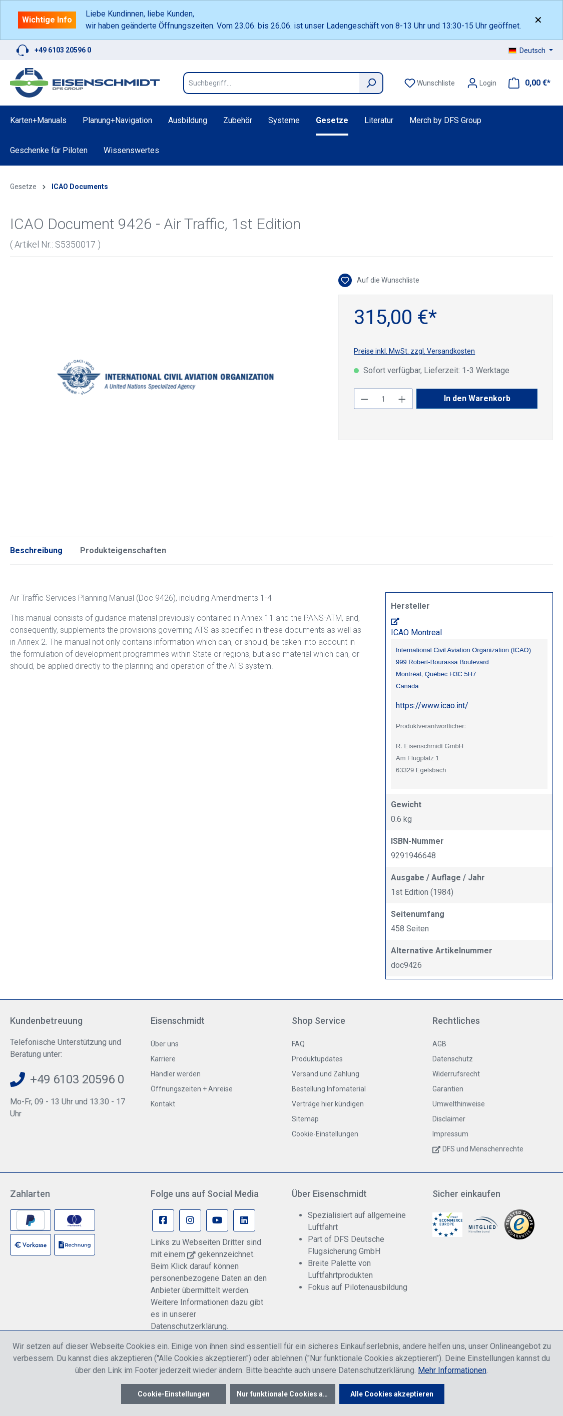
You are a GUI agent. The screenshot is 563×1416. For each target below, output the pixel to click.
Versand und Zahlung (325, 1074)
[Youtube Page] (217, 1220)
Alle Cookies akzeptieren (391, 1394)
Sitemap (305, 1119)
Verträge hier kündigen (328, 1104)
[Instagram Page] (190, 1220)
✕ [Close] (538, 20)
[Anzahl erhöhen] (402, 399)
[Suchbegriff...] (271, 83)
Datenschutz (452, 1059)
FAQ (298, 1044)
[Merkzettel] (429, 83)
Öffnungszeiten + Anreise (192, 1089)
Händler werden (176, 1074)
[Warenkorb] (526, 83)
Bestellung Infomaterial (329, 1089)
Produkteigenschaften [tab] (123, 550)
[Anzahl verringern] (364, 399)
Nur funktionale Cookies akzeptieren (286, 1394)
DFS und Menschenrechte (482, 1149)
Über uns (165, 1044)
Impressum (450, 1134)
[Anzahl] (383, 399)
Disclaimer (448, 1119)
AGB (439, 1044)
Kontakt (163, 1104)
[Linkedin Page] (244, 1220)
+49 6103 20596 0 (63, 50)
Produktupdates (317, 1059)
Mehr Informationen (452, 1370)
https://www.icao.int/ (432, 705)
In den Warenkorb (477, 398)
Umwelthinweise (458, 1104)
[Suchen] (371, 83)
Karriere (163, 1059)
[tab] (36, 550)
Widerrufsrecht (456, 1074)
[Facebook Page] (163, 1220)
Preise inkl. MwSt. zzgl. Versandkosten (414, 351)
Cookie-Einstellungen (325, 1134)
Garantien (447, 1089)
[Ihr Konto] (481, 83)
